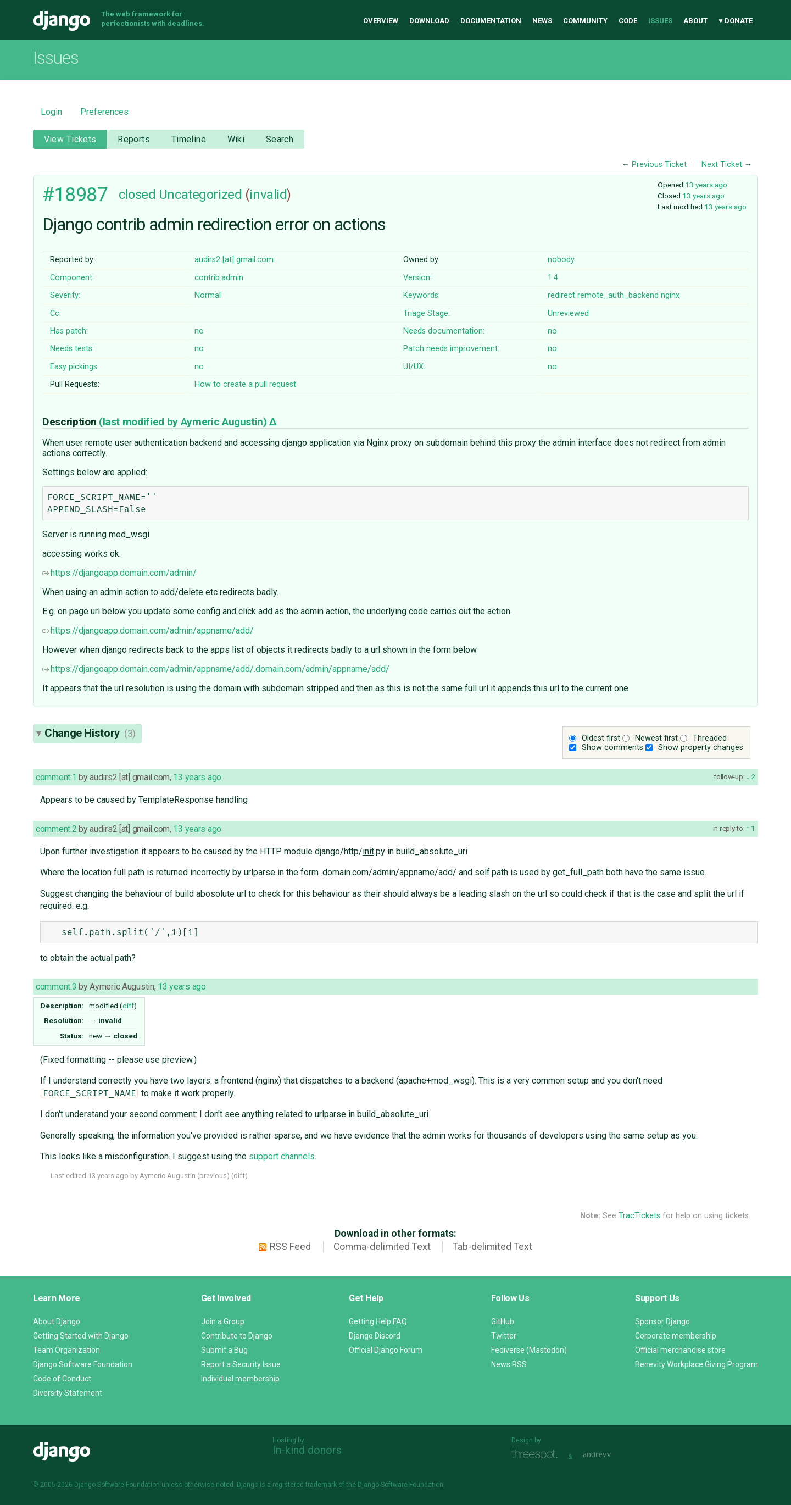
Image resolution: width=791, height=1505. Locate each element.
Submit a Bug (224, 1350)
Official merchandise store (680, 1350)
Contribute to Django (236, 1335)
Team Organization (66, 1350)
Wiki (236, 139)
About (695, 20)
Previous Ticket (659, 164)
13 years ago (706, 184)
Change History (90, 733)
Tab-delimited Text (492, 1246)
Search (280, 139)
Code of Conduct (62, 1378)
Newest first (656, 738)
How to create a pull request (245, 384)
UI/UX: (414, 366)
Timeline (188, 139)
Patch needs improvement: (451, 348)
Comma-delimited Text (382, 1246)
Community (585, 20)
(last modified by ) (184, 421)
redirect (561, 295)
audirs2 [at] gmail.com (234, 259)
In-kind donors (307, 1450)
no (199, 331)
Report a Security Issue (241, 1364)
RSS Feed (290, 1246)
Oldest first (601, 738)
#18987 (75, 195)
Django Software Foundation (82, 1364)
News (542, 20)
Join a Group (222, 1321)
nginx (670, 295)
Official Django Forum (385, 1350)
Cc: (55, 313)
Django (61, 21)
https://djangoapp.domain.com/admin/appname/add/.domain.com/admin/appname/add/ (215, 669)
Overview (380, 20)
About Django (56, 1321)
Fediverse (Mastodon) (529, 1350)
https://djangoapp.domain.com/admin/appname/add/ (148, 630)
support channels (282, 1156)
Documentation (490, 20)
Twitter (503, 1335)
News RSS (509, 1364)
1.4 (553, 277)
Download (429, 20)
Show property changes (700, 747)
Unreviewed (568, 313)
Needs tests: (72, 348)
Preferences (104, 112)
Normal (207, 295)
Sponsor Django (662, 1321)
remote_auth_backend (618, 295)
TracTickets (639, 1215)
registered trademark (304, 1485)
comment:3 (56, 986)
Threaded (710, 738)
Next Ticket (721, 164)
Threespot (537, 1455)
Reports (134, 139)
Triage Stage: (426, 313)
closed (137, 194)
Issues (660, 20)
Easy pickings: (74, 366)
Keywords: (421, 295)
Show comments (612, 747)
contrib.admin (218, 277)
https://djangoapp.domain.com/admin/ (119, 573)
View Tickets (70, 139)
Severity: (65, 295)
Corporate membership (675, 1335)
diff (128, 1005)
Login (51, 112)
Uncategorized (200, 194)
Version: (417, 277)
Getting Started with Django (81, 1335)
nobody (561, 259)
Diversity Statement (67, 1393)
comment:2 (56, 829)
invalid (268, 194)
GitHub (502, 1321)
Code (628, 20)
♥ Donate (735, 20)
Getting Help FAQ (378, 1321)
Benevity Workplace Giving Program (696, 1364)
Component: (72, 277)
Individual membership (240, 1378)
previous (213, 1175)
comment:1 (56, 777)
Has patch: (69, 331)
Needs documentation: (443, 331)
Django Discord (374, 1335)
